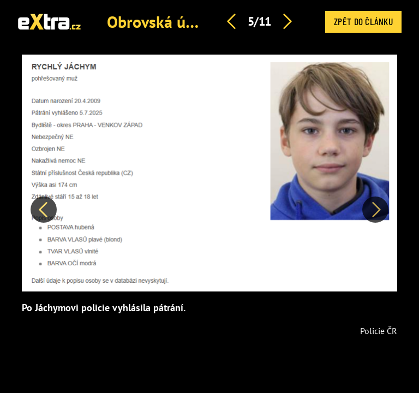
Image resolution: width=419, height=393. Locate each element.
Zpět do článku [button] (363, 21)
